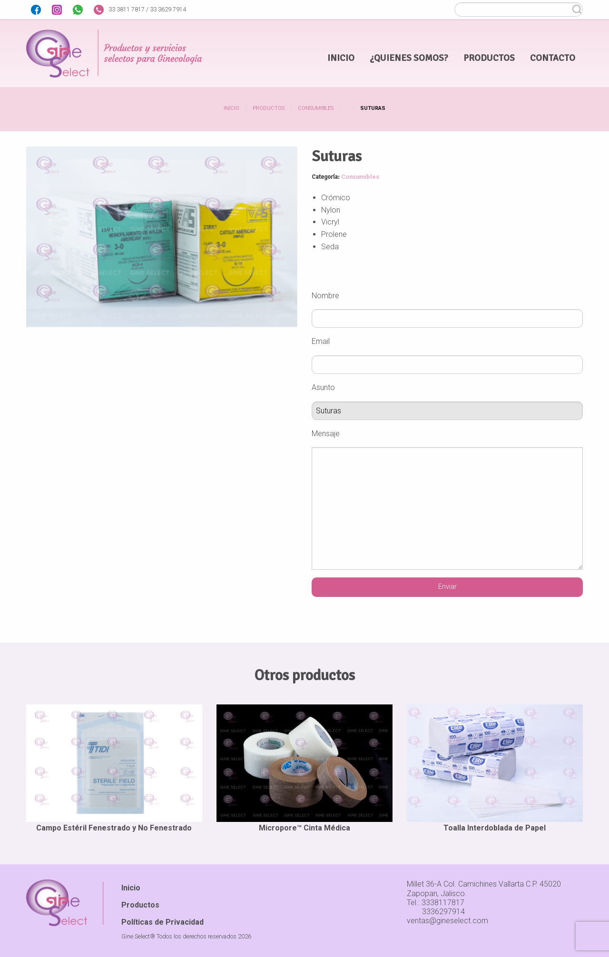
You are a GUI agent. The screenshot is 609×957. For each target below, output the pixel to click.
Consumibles (316, 108)
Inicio (231, 108)
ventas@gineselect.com (447, 920)
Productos (269, 108)
